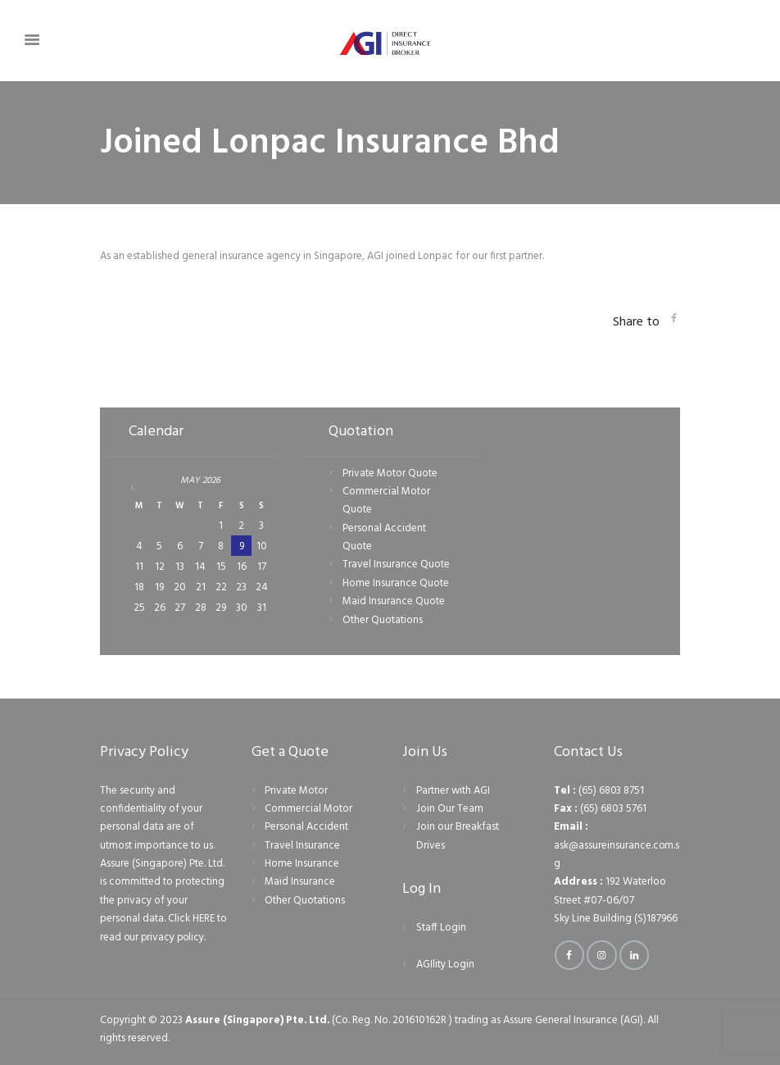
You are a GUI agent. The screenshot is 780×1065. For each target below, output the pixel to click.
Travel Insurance (302, 845)
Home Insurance (302, 863)
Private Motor (296, 790)
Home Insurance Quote (395, 583)
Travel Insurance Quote (396, 564)
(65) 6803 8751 (611, 790)
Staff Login (441, 927)
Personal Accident (306, 826)
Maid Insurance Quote (393, 601)
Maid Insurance (300, 881)
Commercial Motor (308, 808)
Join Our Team (449, 808)
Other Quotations (382, 620)
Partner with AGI (453, 790)
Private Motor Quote (390, 473)
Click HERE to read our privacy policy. (160, 927)
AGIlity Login (445, 964)
